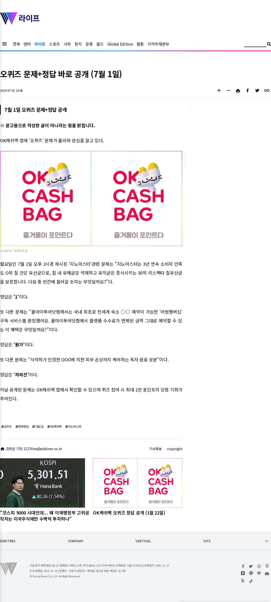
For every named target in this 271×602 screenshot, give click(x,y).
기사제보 (155, 448)
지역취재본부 (158, 44)
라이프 (39, 44)
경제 (16, 44)
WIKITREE (8, 541)
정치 (78, 44)
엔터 (27, 44)
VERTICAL (143, 541)
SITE (207, 541)
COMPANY (75, 541)
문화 (89, 44)
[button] (219, 91)
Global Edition (120, 44)
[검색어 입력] (255, 44)
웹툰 (140, 44)
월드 (99, 44)
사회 (67, 44)
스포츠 (54, 44)
